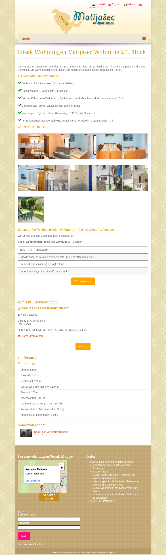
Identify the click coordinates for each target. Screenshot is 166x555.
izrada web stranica (66, 553)
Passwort (23, 522)
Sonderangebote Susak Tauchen (111, 465)
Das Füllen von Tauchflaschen (51, 431)
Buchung (83, 346)
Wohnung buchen (83, 281)
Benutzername (26, 514)
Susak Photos (101, 471)
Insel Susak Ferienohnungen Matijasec (111, 461)
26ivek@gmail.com (30, 335)
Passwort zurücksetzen (31, 544)
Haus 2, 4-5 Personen (101, 501)
